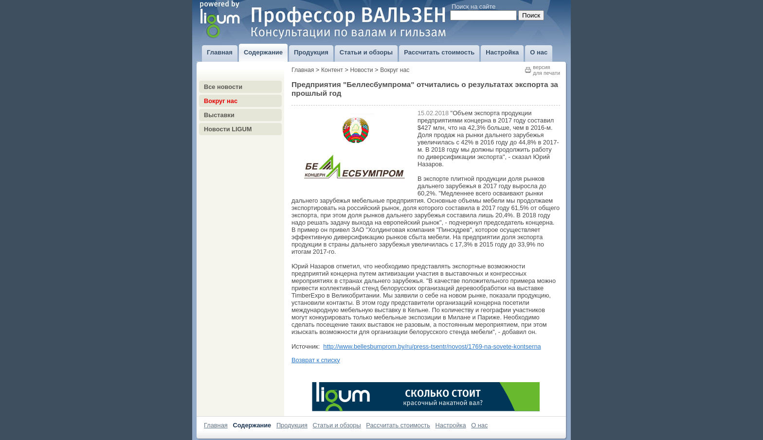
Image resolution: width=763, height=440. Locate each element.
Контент (332, 70)
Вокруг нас (220, 101)
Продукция (292, 425)
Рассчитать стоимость (398, 425)
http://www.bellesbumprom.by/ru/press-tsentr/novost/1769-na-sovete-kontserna (432, 346)
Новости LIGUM (228, 129)
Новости (361, 70)
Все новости (223, 86)
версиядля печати (546, 70)
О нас (479, 425)
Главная (302, 70)
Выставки (219, 115)
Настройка (451, 425)
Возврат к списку (315, 360)
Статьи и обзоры (337, 425)
